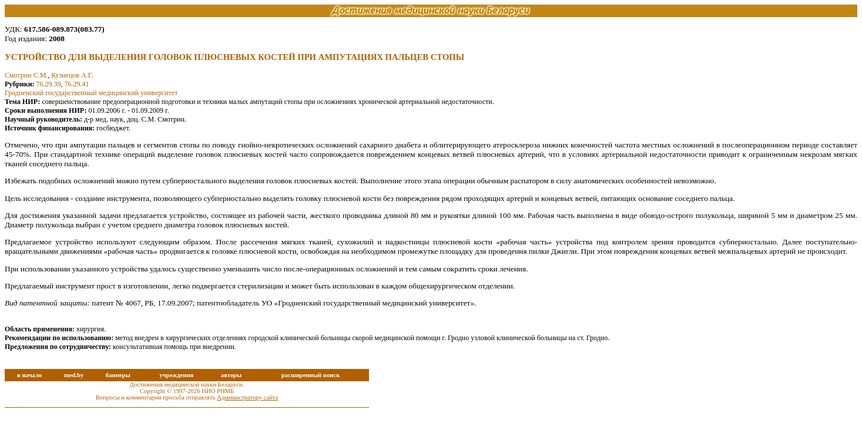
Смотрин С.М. (26, 75)
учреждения (176, 375)
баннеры (118, 375)
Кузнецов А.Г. (72, 75)
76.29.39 (48, 84)
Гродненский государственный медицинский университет (91, 93)
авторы (231, 375)
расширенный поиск (310, 375)
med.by (73, 375)
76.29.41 (77, 84)
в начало (29, 375)
